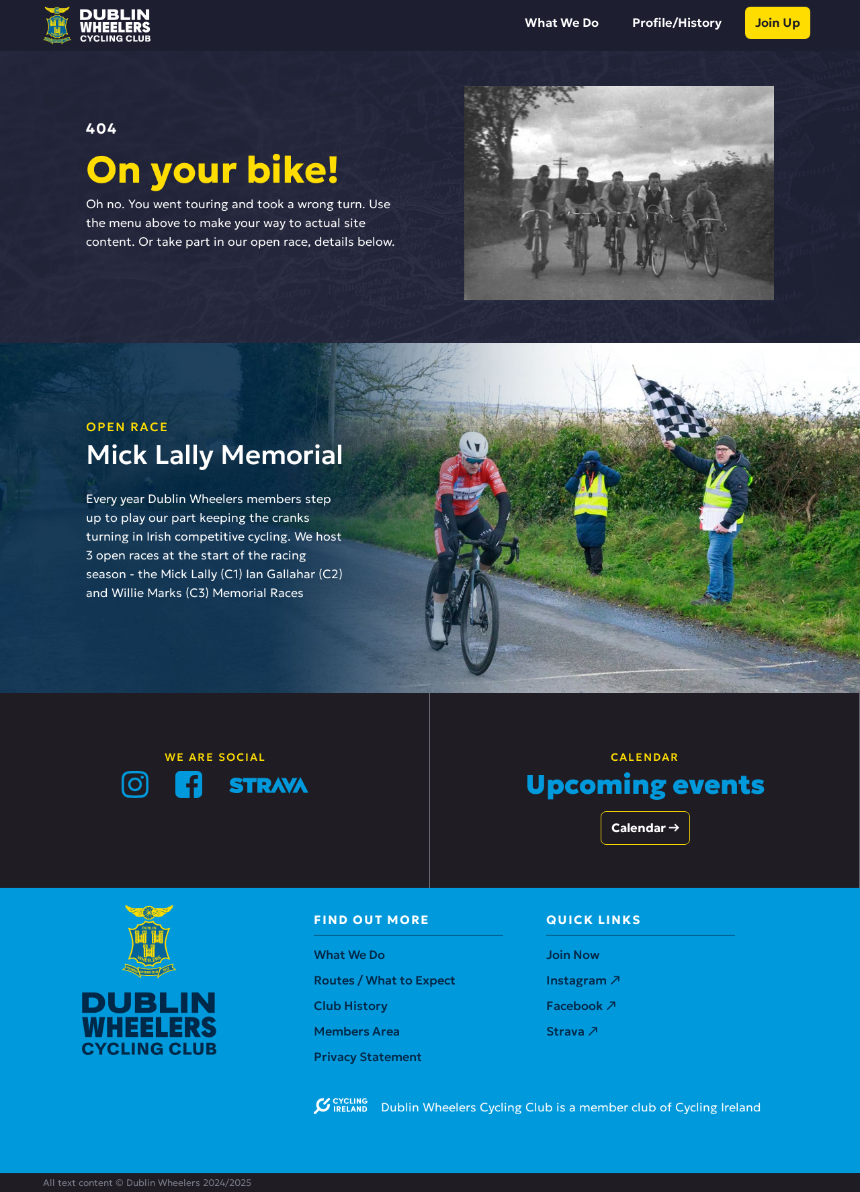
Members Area (357, 1031)
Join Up (777, 22)
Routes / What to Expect (385, 980)
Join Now (572, 954)
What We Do (562, 22)
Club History (351, 1005)
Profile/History (677, 22)
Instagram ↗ (583, 980)
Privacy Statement (368, 1056)
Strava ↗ (572, 1031)
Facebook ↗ (581, 1005)
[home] (96, 25)
